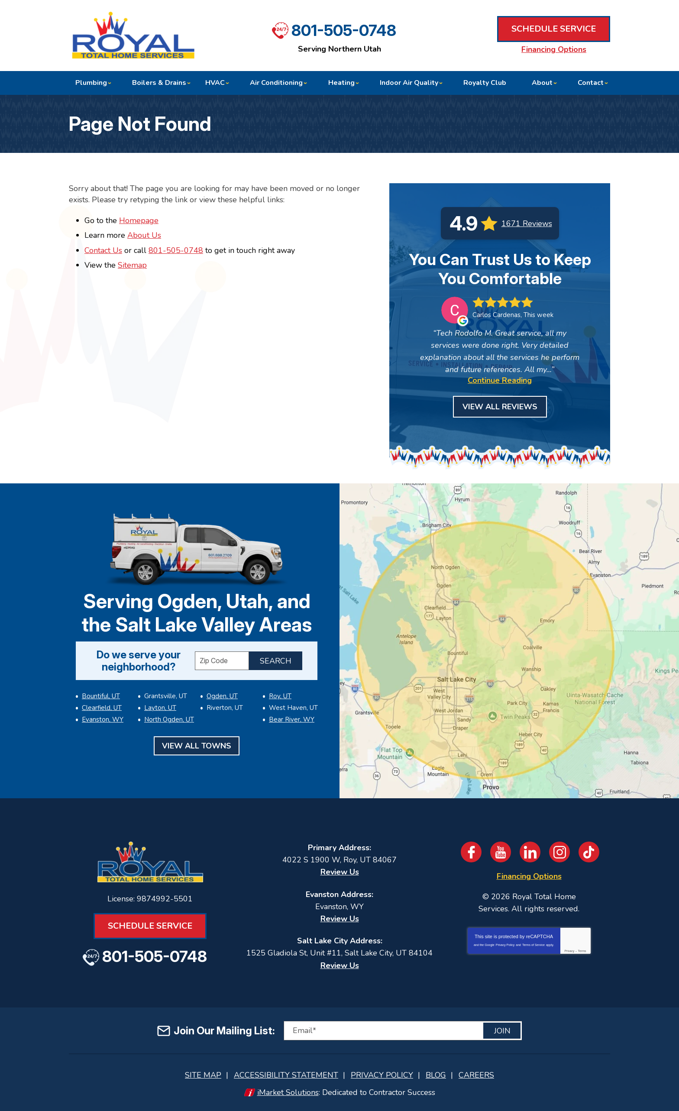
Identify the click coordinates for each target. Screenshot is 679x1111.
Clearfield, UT (102, 707)
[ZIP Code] (222, 660)
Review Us (339, 872)
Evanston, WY (102, 719)
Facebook (471, 852)
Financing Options (553, 49)
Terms (582, 950)
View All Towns (196, 746)
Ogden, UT (222, 696)
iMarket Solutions (288, 1092)
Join (502, 1031)
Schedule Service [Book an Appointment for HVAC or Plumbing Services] (553, 29)
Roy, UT (280, 696)
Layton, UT (160, 707)
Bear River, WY (291, 719)
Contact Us (103, 250)
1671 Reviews (526, 223)
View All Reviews (499, 407)
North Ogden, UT (169, 719)
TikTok (589, 852)
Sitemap (132, 265)
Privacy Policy (505, 944)
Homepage (138, 220)
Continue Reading (500, 380)
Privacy (569, 950)
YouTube (500, 852)
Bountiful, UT (101, 696)
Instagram (559, 852)
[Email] (403, 1030)
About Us (144, 235)
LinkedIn (530, 852)
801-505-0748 (343, 30)
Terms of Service (533, 944)
